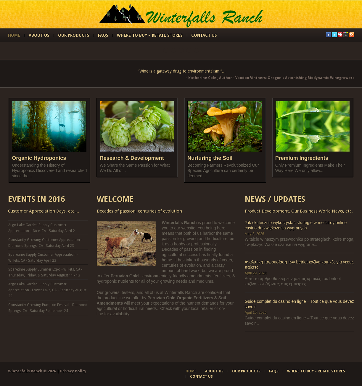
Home (14, 35)
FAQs (103, 35)
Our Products (73, 35)
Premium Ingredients (301, 158)
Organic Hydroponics (39, 158)
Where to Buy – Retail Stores (150, 35)
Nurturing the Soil (209, 158)
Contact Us (204, 35)
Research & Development (132, 158)
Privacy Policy (73, 371)
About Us (39, 35)
